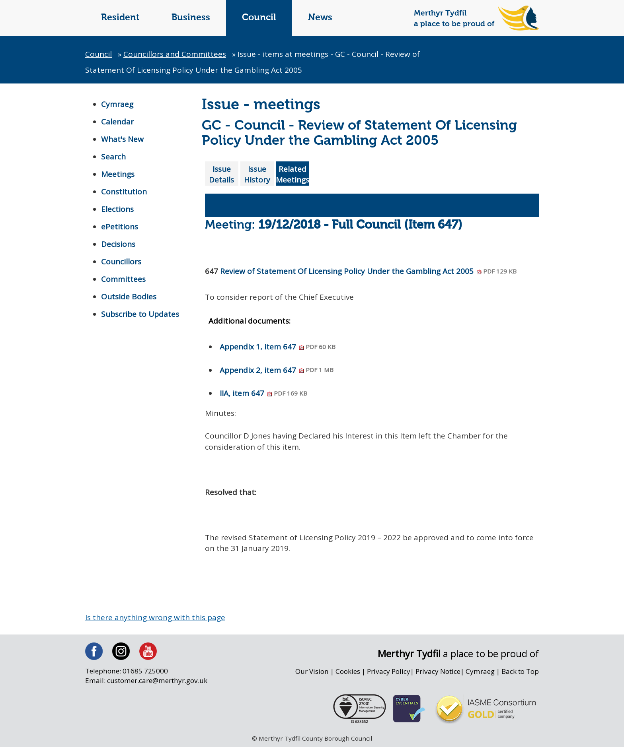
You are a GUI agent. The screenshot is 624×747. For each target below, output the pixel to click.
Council (259, 17)
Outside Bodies (128, 296)
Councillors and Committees (174, 54)
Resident (120, 17)
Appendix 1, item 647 (277, 346)
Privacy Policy (388, 671)
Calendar (117, 121)
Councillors (121, 261)
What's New (122, 139)
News (320, 17)
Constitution (124, 191)
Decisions (118, 244)
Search (113, 156)
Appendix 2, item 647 (276, 370)
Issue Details (221, 174)
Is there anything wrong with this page (155, 617)
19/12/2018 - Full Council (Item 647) (360, 225)
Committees (123, 279)
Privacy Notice (437, 671)
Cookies (347, 671)
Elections (117, 209)
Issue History (257, 174)
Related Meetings (292, 174)
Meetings (118, 174)
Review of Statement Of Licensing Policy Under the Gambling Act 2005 (368, 271)
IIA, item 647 (263, 393)
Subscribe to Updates (140, 314)
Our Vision (312, 671)
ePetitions (119, 226)
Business (191, 17)
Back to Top (520, 671)
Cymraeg (117, 104)
